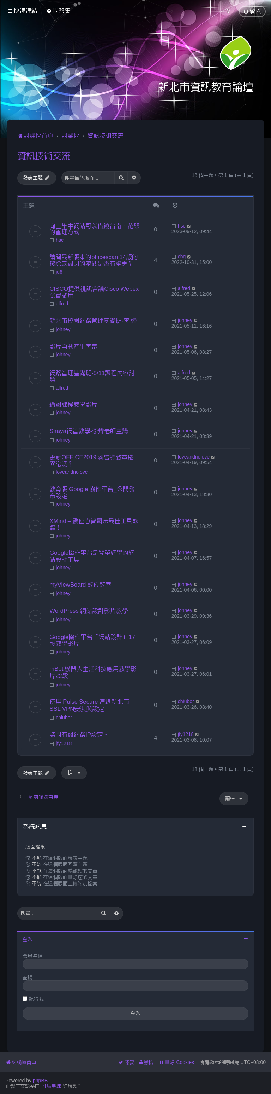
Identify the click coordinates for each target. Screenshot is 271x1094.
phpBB (40, 1080)
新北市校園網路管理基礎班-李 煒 (93, 320)
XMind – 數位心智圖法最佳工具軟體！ (93, 524)
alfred (62, 303)
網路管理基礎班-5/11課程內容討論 (92, 376)
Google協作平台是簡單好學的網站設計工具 (91, 556)
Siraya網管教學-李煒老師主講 (88, 431)
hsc (60, 239)
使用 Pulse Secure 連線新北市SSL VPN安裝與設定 (89, 705)
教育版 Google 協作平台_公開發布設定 (91, 492)
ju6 (59, 271)
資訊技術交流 (43, 155)
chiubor (64, 717)
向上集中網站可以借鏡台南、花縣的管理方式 (94, 229)
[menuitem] (58, 11)
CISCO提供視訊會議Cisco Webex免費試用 (94, 292)
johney (63, 329)
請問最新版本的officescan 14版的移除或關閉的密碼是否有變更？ (93, 260)
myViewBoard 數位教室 (80, 584)
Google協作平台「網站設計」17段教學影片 (92, 640)
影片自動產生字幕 (73, 346)
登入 (27, 939)
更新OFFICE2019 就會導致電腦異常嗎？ (91, 460)
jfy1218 (64, 743)
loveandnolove (72, 472)
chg (182, 256)
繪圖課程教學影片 (73, 404)
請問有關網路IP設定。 (79, 734)
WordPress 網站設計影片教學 (88, 611)
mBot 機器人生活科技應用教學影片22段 (93, 672)
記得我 (36, 998)
